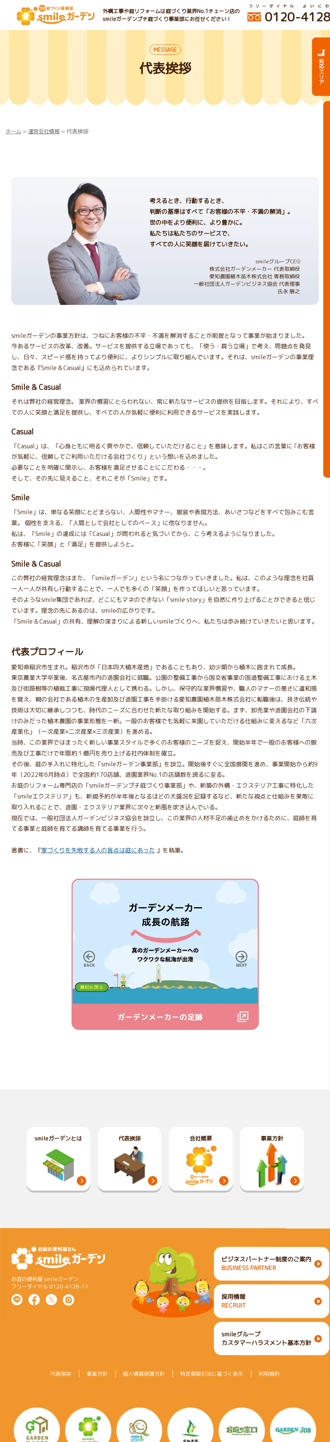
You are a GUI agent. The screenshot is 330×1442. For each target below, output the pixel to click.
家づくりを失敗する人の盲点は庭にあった (98, 850)
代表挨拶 (60, 1383)
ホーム (14, 131)
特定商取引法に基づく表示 (211, 1383)
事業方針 (97, 1383)
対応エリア (321, 67)
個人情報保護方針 (144, 1383)
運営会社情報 (46, 131)
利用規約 (268, 1383)
